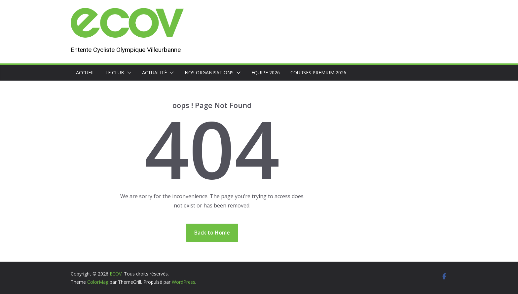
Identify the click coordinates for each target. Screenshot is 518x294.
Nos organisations (209, 72)
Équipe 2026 (265, 72)
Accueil (85, 72)
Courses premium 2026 (318, 72)
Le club (114, 72)
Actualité (154, 72)
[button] (127, 72)
